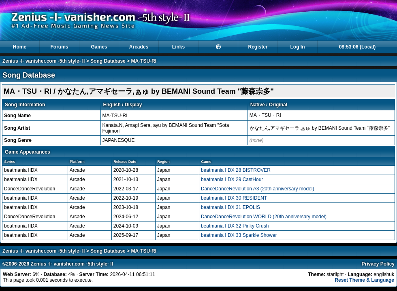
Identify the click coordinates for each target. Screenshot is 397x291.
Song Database (108, 61)
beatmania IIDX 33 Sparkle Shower (239, 235)
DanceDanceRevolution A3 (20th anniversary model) (257, 189)
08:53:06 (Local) (357, 47)
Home (19, 47)
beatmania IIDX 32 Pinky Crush (235, 226)
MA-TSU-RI (143, 61)
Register (257, 47)
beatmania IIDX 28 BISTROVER (236, 170)
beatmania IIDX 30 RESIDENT (234, 198)
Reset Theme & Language (364, 280)
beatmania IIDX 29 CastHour (232, 179)
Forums (59, 47)
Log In (297, 47)
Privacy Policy (378, 264)
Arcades (138, 47)
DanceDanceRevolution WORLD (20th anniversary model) (264, 216)
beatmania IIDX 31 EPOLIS (230, 207)
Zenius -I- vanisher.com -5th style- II (43, 61)
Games (99, 47)
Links (178, 47)
